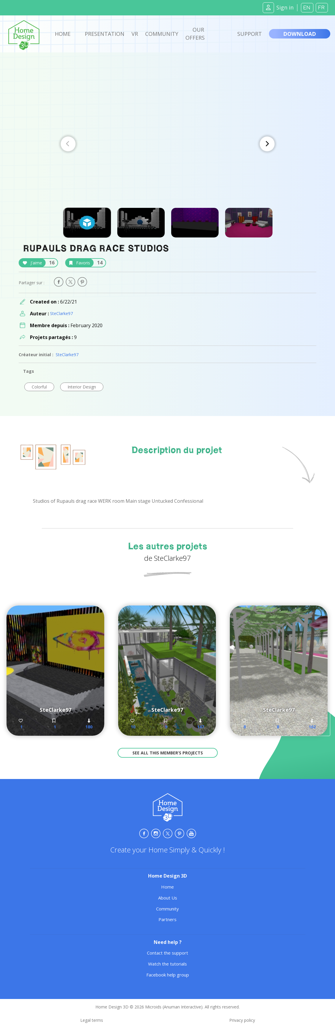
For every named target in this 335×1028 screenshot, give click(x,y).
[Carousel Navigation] (168, 143)
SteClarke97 (61, 313)
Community (161, 33)
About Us (167, 898)
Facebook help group (167, 975)
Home (62, 33)
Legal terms (91, 1020)
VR (135, 33)
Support (249, 33)
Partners (167, 919)
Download (299, 33)
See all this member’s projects (167, 753)
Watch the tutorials (167, 964)
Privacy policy (242, 1020)
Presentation (104, 33)
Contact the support (167, 953)
